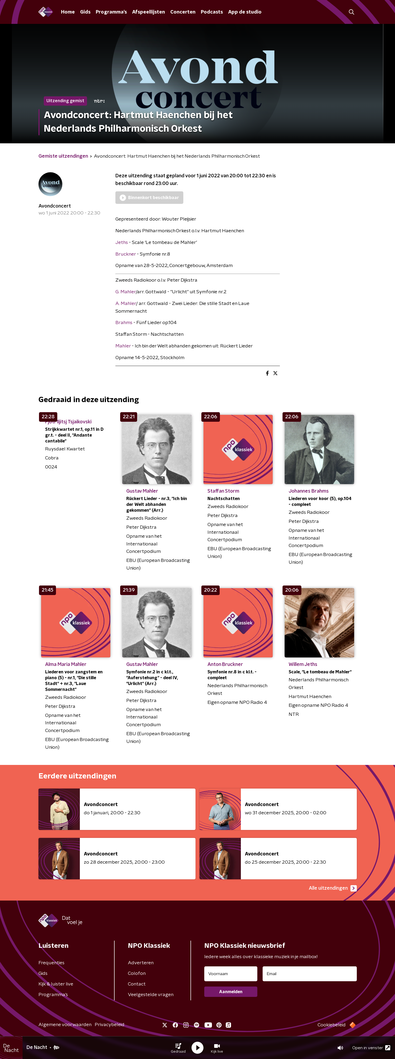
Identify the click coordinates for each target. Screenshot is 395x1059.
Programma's (111, 12)
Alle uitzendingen (333, 888)
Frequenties (51, 963)
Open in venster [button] (371, 1047)
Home (68, 12)
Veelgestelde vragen (150, 994)
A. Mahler (125, 303)
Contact (137, 984)
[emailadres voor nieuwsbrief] (310, 973)
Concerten (183, 12)
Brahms (124, 322)
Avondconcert (54, 206)
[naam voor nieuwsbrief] (230, 973)
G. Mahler (125, 292)
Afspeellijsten (148, 12)
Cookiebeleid (332, 1025)
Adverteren (141, 963)
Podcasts (212, 12)
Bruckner (125, 254)
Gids (85, 12)
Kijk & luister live (55, 984)
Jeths (121, 242)
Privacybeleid (109, 1024)
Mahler (123, 346)
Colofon (137, 973)
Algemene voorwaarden (65, 1024)
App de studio (245, 12)
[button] (178, 1047)
